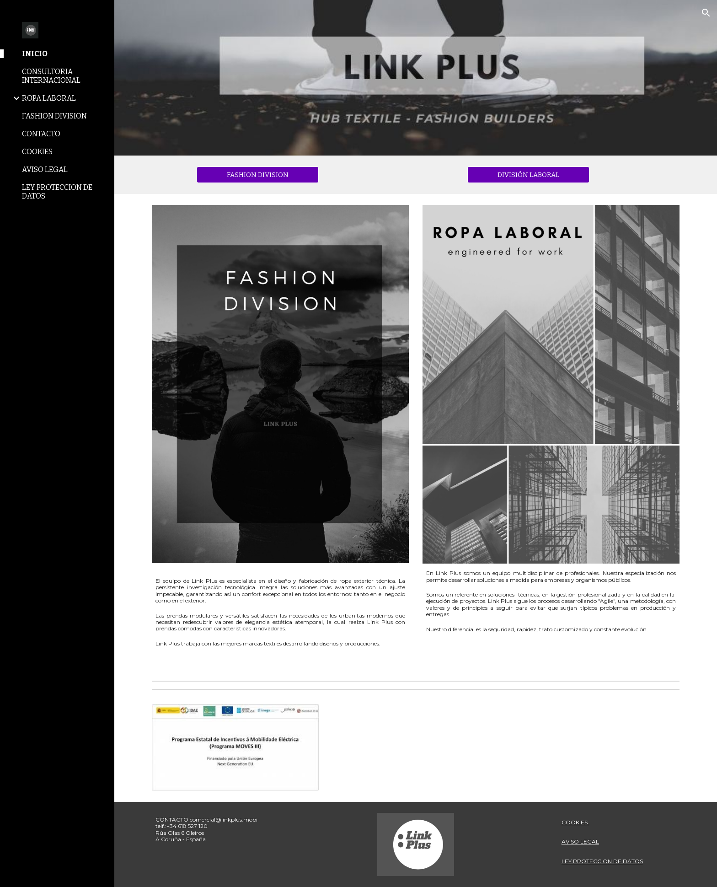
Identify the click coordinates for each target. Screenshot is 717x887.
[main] (280, 608)
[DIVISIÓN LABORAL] (528, 174)
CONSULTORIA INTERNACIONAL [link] (51, 76)
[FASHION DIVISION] (257, 174)
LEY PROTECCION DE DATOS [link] (57, 191)
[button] (706, 13)
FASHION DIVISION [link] (54, 116)
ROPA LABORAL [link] (49, 98)
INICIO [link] (35, 53)
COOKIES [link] (37, 151)
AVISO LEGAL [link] (45, 169)
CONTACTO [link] (41, 133)
